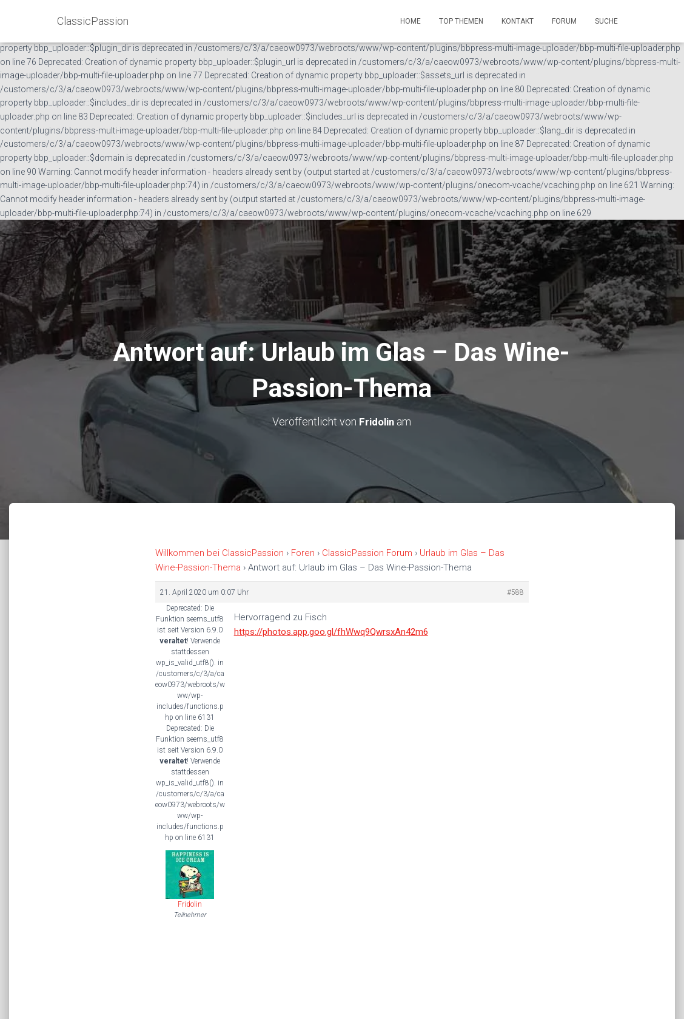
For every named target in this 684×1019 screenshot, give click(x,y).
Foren (303, 552)
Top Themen (461, 21)
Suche (606, 21)
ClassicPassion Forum (367, 552)
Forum (564, 21)
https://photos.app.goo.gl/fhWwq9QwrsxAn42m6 (331, 631)
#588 (515, 591)
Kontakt (517, 21)
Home (410, 21)
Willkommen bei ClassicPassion (219, 552)
